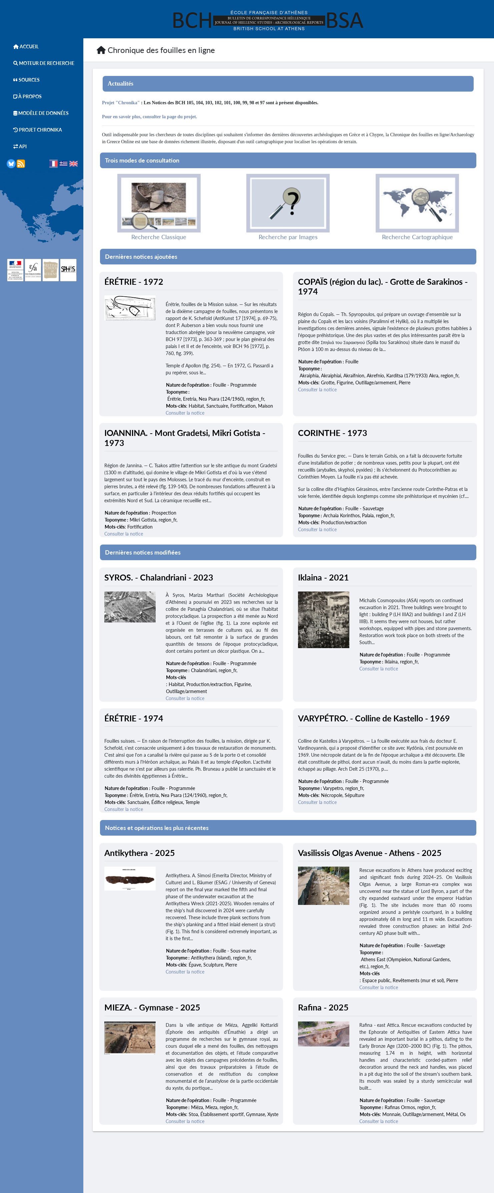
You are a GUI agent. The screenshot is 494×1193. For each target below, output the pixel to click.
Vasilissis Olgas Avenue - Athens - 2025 (370, 853)
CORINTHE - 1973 (333, 433)
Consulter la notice (185, 413)
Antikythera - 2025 (140, 853)
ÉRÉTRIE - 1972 (134, 281)
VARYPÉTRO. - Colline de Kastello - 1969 (375, 718)
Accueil (23, 46)
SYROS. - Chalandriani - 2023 (159, 577)
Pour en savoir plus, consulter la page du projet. (150, 116)
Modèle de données (38, 113)
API (17, 146)
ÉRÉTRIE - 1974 (134, 718)
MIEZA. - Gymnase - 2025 (153, 1007)
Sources (23, 80)
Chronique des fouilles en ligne (156, 50)
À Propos (24, 96)
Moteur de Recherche (40, 63)
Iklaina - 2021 (324, 577)
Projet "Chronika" (121, 102)
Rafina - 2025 (324, 1007)
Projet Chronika (34, 130)
